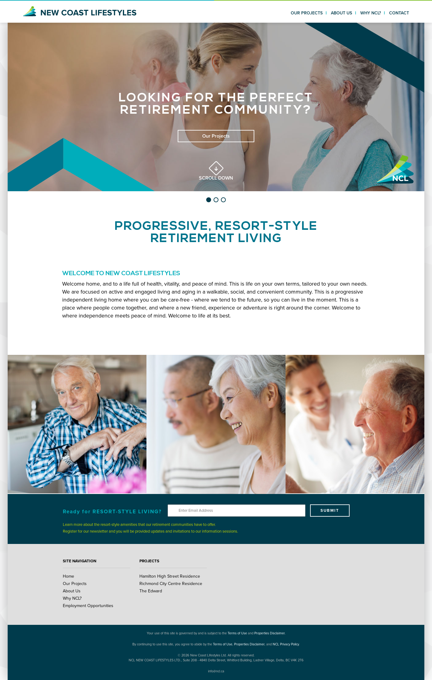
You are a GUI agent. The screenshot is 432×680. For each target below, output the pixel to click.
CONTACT (399, 13)
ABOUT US (341, 13)
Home (68, 576)
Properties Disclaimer (249, 644)
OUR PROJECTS (307, 13)
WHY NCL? (370, 13)
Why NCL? (72, 598)
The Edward (150, 591)
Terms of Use (237, 633)
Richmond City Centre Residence (170, 583)
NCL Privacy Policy (286, 644)
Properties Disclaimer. (270, 633)
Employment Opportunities (88, 605)
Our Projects (75, 583)
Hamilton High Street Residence (169, 576)
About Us (72, 591)
